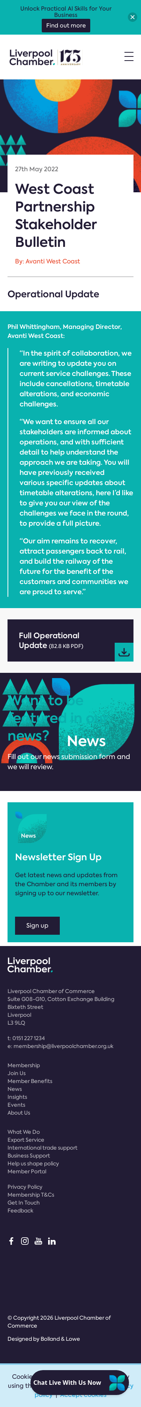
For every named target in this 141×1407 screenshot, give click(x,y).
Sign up (37, 925)
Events (16, 1104)
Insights (17, 1097)
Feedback (20, 1210)
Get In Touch (24, 1202)
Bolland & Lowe (60, 1339)
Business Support (29, 1155)
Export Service (26, 1139)
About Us (19, 1112)
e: (61, 1046)
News (15, 1089)
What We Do (24, 1132)
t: (26, 1038)
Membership (24, 1065)
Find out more (66, 25)
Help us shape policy (33, 1163)
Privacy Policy (25, 1186)
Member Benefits (30, 1081)
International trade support (42, 1147)
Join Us (17, 1073)
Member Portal (27, 1171)
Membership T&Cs (31, 1194)
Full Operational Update (76, 646)
